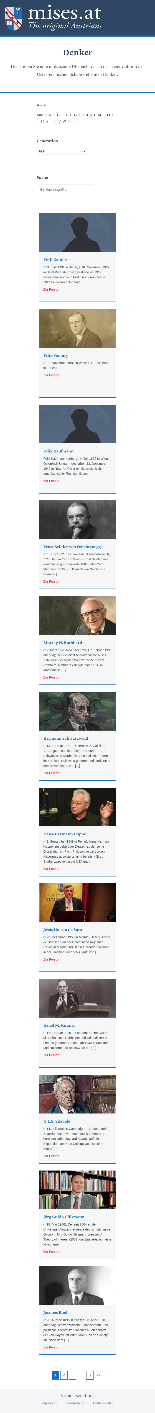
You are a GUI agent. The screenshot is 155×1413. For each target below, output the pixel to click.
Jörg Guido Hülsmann (63, 1216)
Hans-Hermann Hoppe (64, 833)
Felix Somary (55, 355)
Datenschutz (75, 1403)
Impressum (49, 1403)
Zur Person (51, 289)
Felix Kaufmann (58, 450)
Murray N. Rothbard (62, 642)
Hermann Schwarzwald (65, 738)
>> (98, 1375)
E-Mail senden (103, 1403)
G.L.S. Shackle (56, 1120)
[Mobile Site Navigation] (148, 18)
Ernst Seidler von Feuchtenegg (72, 546)
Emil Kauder (55, 259)
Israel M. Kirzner (59, 1025)
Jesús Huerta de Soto (62, 929)
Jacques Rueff (56, 1312)
